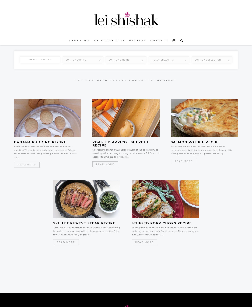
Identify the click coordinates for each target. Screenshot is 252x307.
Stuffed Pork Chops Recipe (162, 223)
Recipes (138, 40)
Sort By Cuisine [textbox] (119, 60)
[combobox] (83, 59)
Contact (159, 40)
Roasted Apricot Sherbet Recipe (120, 144)
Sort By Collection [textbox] (208, 60)
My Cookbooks (110, 40)
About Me (79, 40)
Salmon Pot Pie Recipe (195, 142)
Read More (27, 164)
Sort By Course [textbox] (76, 60)
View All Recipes (40, 60)
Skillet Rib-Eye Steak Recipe (84, 223)
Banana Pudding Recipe (40, 142)
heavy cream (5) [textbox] (163, 60)
